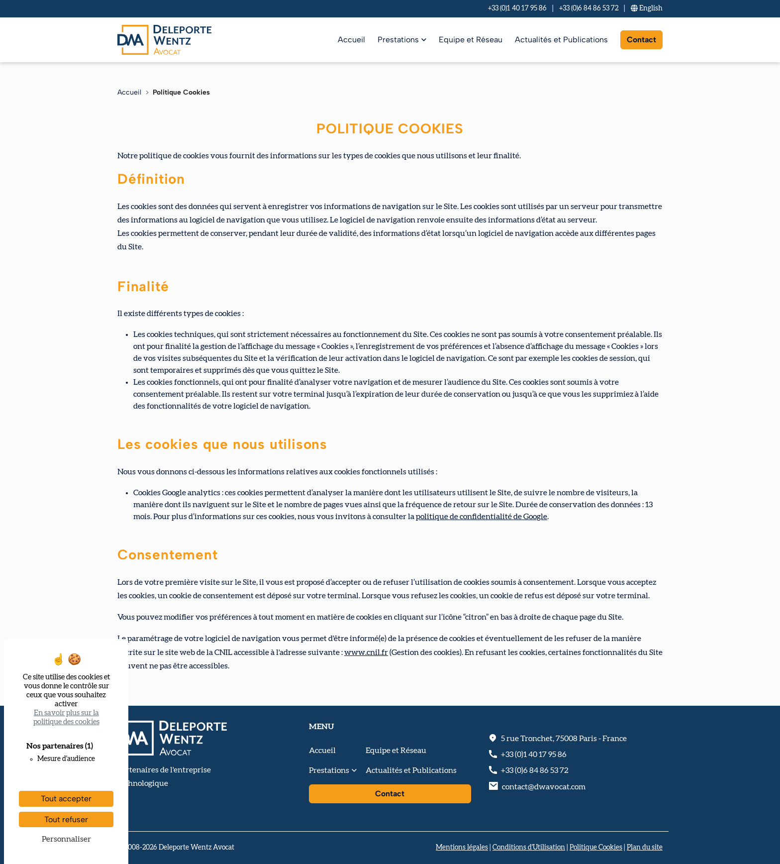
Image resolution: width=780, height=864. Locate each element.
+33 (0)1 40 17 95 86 (517, 8)
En (647, 8)
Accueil (351, 39)
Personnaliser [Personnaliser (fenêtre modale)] (66, 839)
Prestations (398, 39)
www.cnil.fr (366, 652)
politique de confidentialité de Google (481, 517)
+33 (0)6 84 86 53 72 (588, 8)
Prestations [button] (329, 770)
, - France (564, 739)
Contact (641, 39)
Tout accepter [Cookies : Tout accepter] (66, 798)
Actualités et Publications (561, 39)
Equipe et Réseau (470, 39)
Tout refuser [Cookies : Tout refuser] (66, 819)
